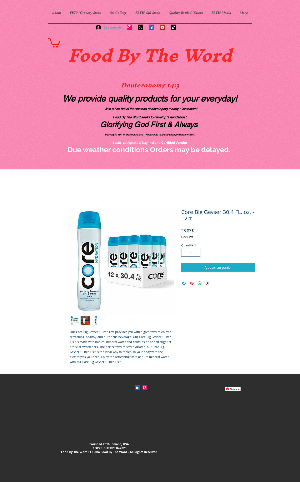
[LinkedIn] (151, 27)
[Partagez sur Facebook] (183, 283)
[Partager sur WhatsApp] (199, 283)
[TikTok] (173, 27)
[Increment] (197, 252)
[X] (140, 27)
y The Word (180, 55)
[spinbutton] (191, 252)
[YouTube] (162, 27)
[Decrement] (184, 252)
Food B (98, 55)
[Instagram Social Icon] (144, 387)
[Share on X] (207, 283)
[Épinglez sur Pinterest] (191, 283)
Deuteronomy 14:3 (150, 85)
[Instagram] (129, 27)
